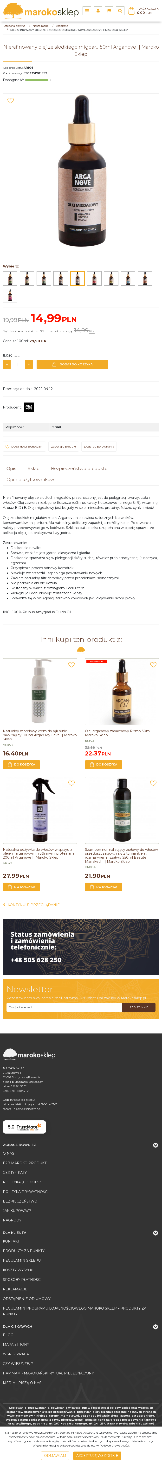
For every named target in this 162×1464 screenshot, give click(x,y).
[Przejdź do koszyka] (148, 11)
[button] (11, 468)
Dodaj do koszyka (72, 364)
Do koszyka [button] (21, 764)
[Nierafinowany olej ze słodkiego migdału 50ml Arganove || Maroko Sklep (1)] (81, 171)
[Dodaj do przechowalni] (10, 100)
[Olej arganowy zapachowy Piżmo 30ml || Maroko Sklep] (119, 733)
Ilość (12, 355)
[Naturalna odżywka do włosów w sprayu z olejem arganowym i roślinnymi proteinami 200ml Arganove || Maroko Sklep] (39, 853)
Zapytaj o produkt (63, 446)
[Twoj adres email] (64, 1007)
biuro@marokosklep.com (28, 1082)
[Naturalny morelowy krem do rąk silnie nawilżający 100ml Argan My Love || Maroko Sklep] (40, 735)
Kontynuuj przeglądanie (31, 904)
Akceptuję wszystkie (97, 1455)
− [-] (7, 364)
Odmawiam (55, 1455)
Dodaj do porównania (99, 446)
